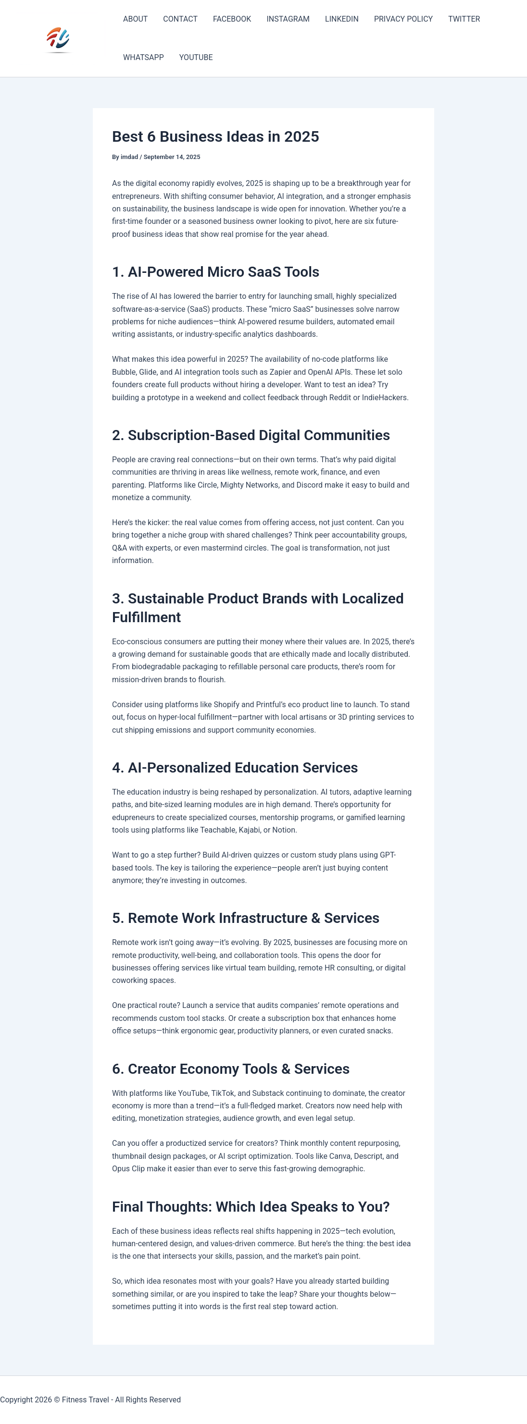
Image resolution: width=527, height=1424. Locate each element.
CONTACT (180, 19)
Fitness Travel (85, 1399)
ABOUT (135, 19)
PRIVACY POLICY (403, 19)
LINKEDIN (342, 19)
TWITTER (464, 19)
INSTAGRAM (288, 19)
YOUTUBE (196, 57)
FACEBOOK (232, 19)
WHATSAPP (143, 57)
